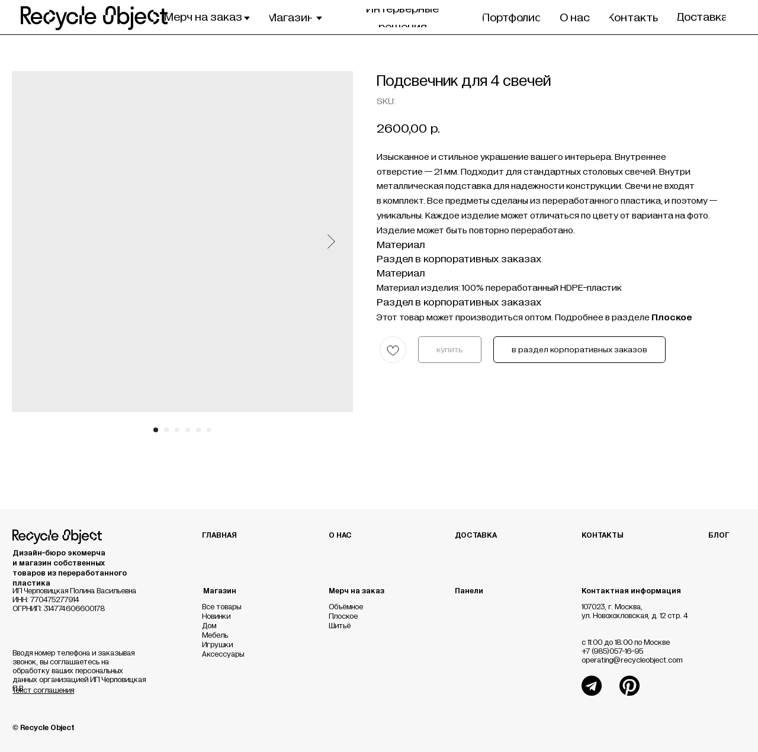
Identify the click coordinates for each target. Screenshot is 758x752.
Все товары (221, 607)
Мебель (215, 635)
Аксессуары (223, 654)
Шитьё (340, 626)
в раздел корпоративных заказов (579, 350)
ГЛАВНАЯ (219, 535)
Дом (209, 626)
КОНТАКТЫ (603, 535)
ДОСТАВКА (476, 535)
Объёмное (346, 607)
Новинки (216, 617)
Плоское (343, 617)
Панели (469, 591)
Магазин (219, 591)
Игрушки (217, 645)
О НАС (340, 535)
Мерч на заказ (356, 591)
